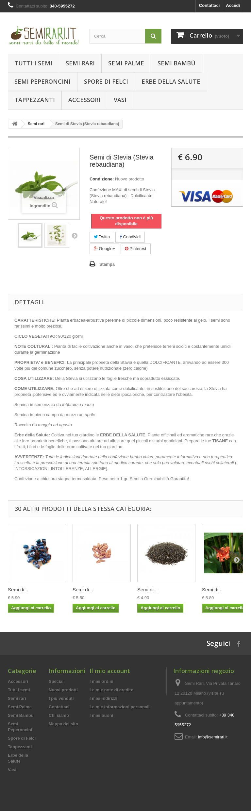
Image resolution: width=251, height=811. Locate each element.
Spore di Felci (106, 81)
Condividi (130, 236)
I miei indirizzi (103, 698)
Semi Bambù (176, 63)
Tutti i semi (33, 63)
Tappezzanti (34, 100)
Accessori (84, 100)
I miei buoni (101, 715)
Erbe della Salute (171, 81)
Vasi (120, 100)
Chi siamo (59, 715)
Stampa (107, 264)
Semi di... (18, 589)
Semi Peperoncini (42, 81)
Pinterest (135, 248)
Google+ (104, 248)
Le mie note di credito (111, 689)
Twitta (102, 236)
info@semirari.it (213, 737)
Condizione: (102, 179)
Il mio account (110, 671)
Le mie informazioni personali (119, 706)
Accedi (233, 5)
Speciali (57, 681)
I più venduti (61, 698)
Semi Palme (126, 63)
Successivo (74, 235)
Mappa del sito (63, 723)
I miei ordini (101, 681)
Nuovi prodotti (63, 689)
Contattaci (209, 5)
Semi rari (80, 63)
